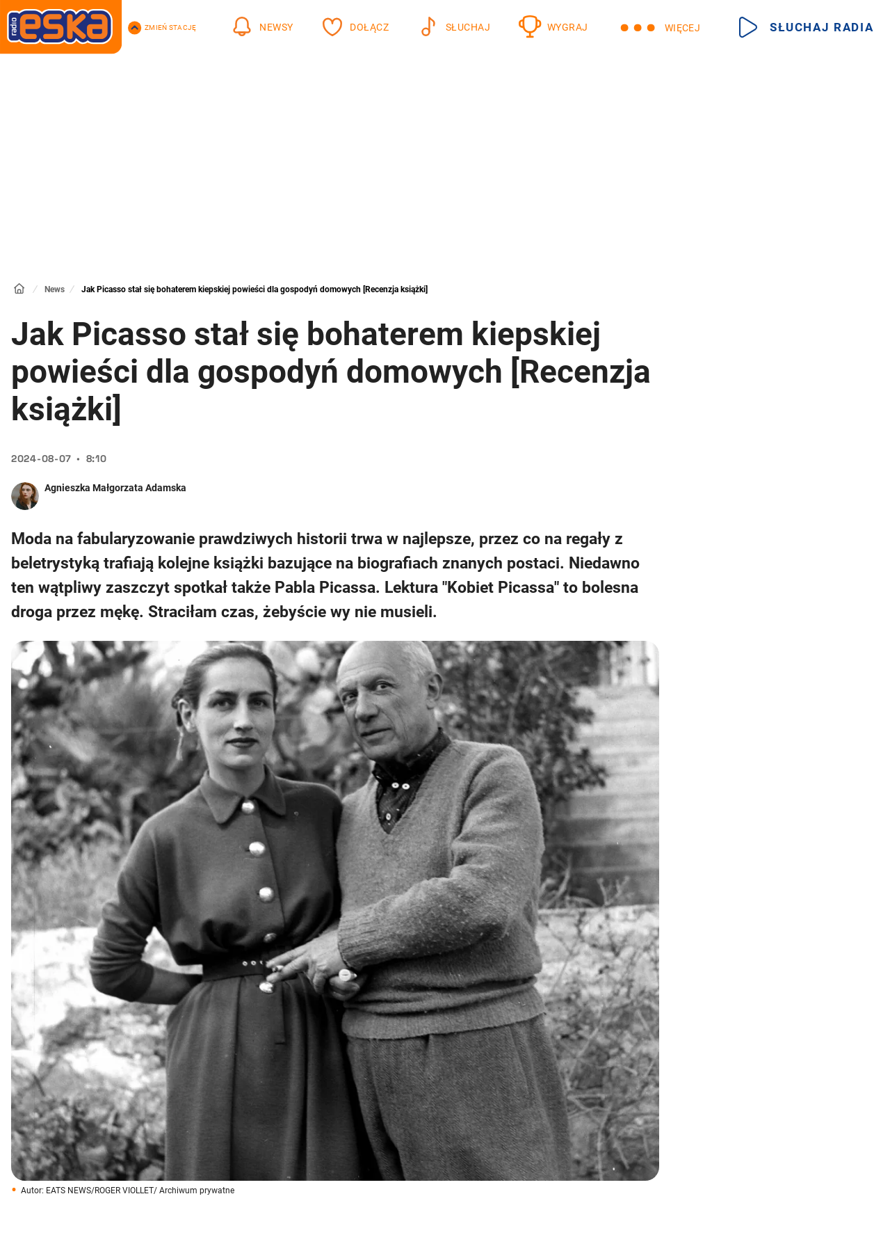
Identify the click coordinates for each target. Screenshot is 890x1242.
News (54, 289)
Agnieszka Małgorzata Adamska (115, 487)
